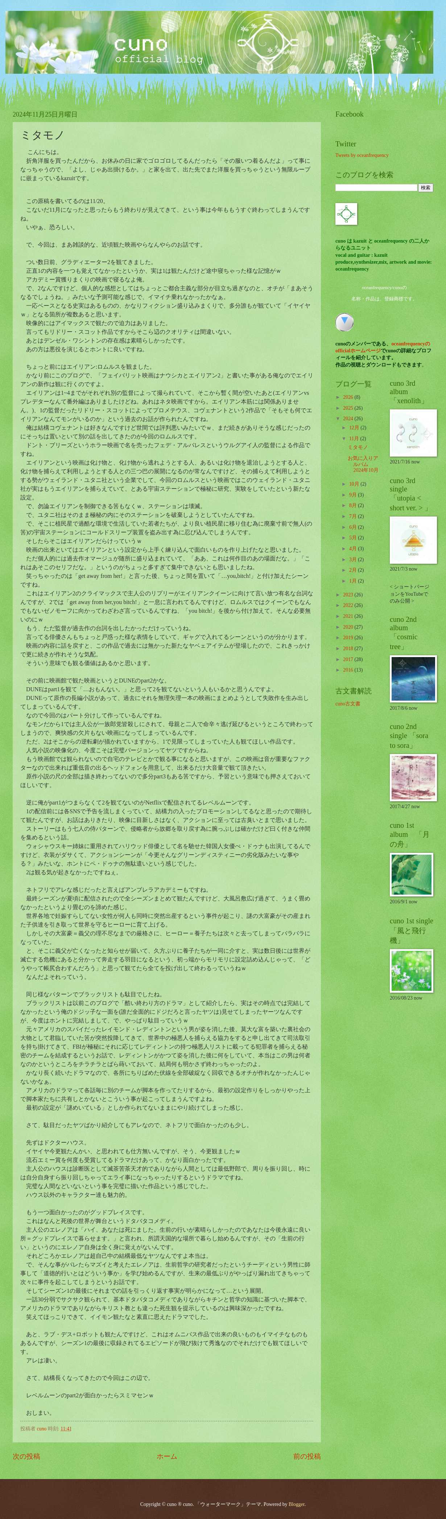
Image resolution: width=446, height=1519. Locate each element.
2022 (348, 605)
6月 (353, 527)
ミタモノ (358, 447)
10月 (354, 484)
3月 (353, 559)
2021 (348, 616)
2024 (348, 418)
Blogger (297, 1504)
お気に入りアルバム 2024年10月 (363, 464)
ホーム (167, 1456)
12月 (354, 427)
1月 (353, 581)
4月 (353, 548)
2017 (348, 659)
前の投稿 (307, 1456)
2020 (348, 627)
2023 (348, 595)
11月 (354, 438)
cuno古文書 (347, 703)
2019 (348, 637)
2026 (348, 397)
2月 (353, 570)
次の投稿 (26, 1456)
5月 (353, 537)
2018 (348, 648)
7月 (353, 516)
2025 (348, 408)
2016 (348, 670)
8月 (353, 505)
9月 (353, 495)
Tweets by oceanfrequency (362, 155)
